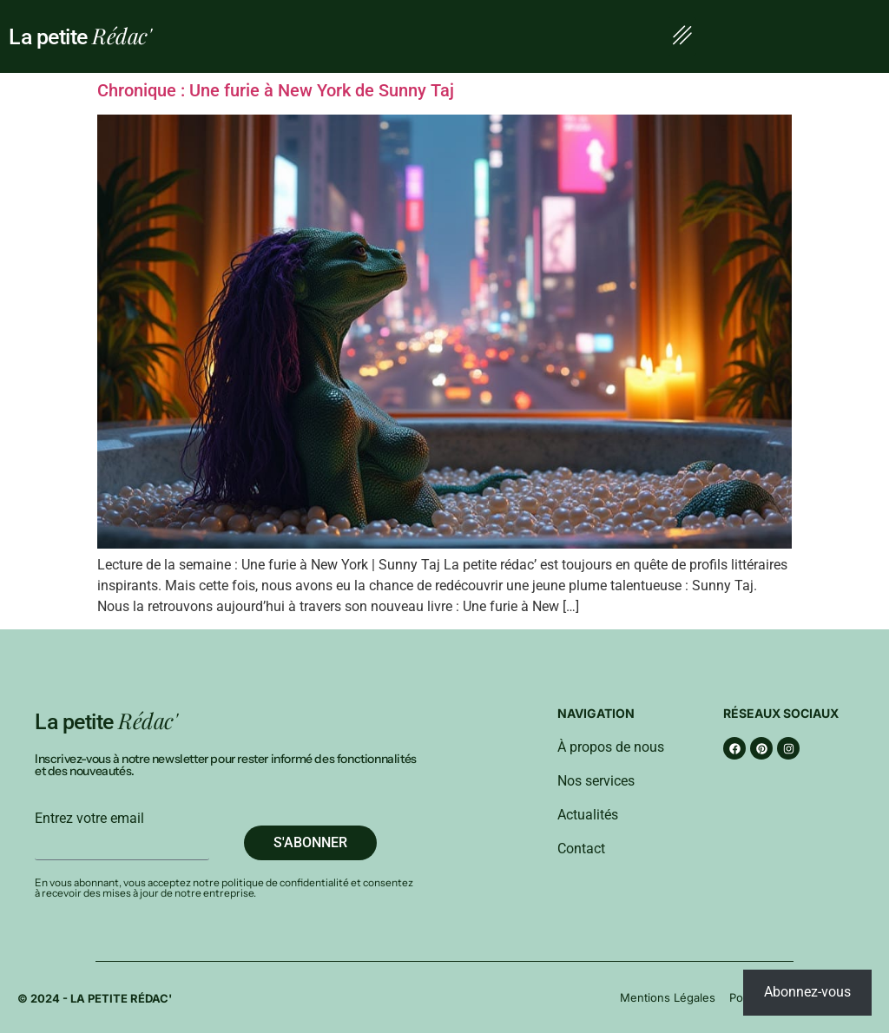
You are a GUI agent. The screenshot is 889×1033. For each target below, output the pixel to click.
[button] (682, 36)
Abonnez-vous (807, 992)
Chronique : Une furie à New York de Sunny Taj (275, 90)
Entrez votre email (89, 819)
